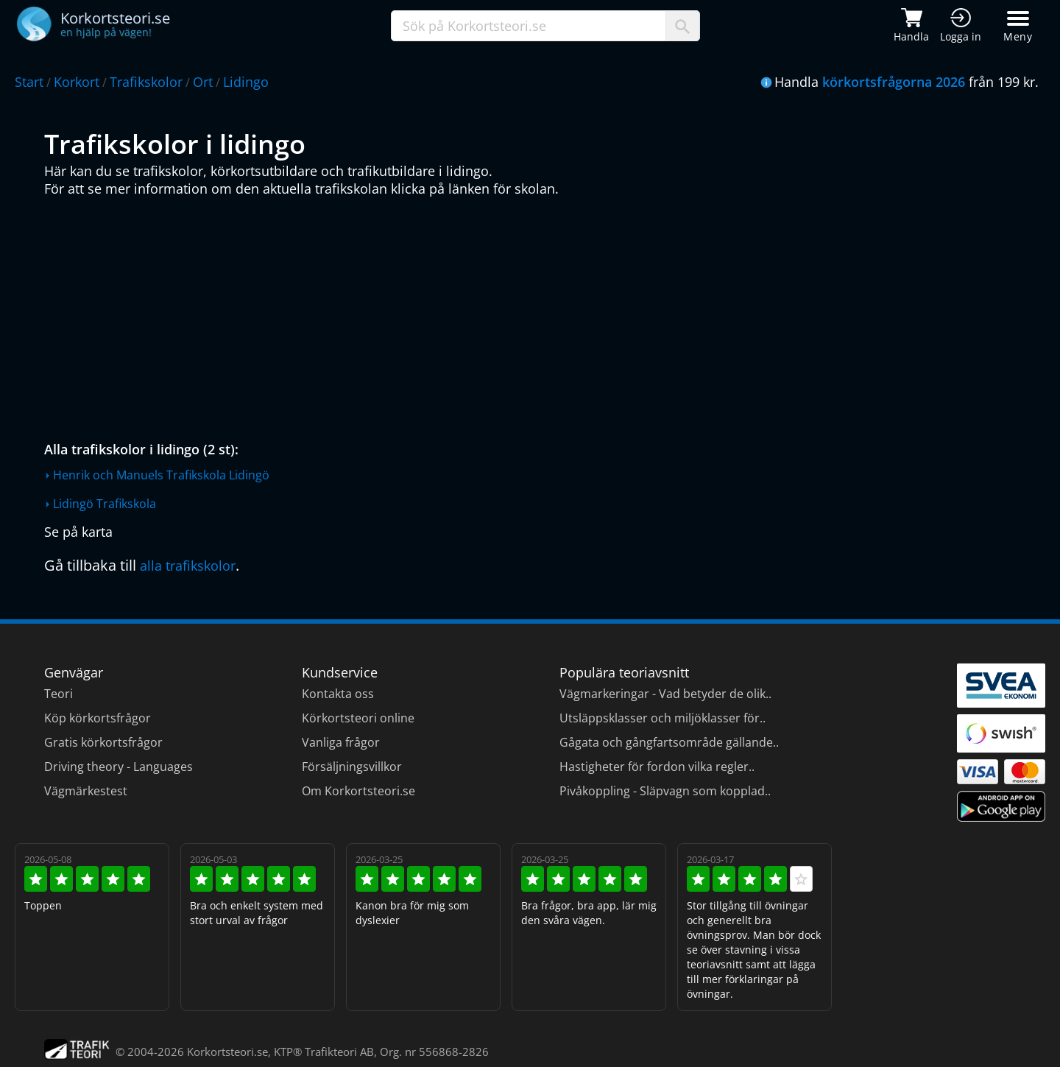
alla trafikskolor (188, 565)
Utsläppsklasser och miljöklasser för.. (662, 718)
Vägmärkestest (85, 791)
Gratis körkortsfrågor (103, 742)
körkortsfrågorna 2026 (893, 82)
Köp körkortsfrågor (97, 718)
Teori (58, 694)
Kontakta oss (338, 694)
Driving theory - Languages (118, 766)
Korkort (76, 82)
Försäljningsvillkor (352, 766)
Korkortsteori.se (227, 1051)
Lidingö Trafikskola (104, 504)
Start (29, 82)
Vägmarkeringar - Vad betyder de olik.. (665, 694)
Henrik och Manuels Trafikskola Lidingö (161, 475)
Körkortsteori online (358, 718)
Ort (203, 82)
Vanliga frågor (341, 742)
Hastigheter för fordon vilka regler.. (657, 766)
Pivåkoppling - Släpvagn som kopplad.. (665, 791)
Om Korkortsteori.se (358, 791)
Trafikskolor (146, 82)
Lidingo (246, 82)
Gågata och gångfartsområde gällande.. (669, 742)
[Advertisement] (486, 315)
